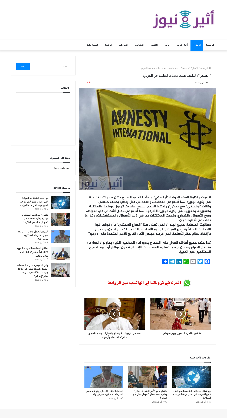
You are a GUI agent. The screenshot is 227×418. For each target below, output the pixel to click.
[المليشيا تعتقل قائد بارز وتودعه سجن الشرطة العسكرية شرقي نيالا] (103, 377)
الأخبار (198, 45)
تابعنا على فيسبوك (61, 168)
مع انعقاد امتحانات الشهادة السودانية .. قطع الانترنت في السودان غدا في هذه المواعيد (191, 394)
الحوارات (123, 45)
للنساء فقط (92, 45)
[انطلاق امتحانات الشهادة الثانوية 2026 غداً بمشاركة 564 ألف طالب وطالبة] (60, 253)
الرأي (167, 45)
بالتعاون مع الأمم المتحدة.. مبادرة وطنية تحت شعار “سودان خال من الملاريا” (150, 394)
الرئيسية (210, 45)
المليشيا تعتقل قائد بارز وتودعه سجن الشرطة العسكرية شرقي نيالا (33, 235)
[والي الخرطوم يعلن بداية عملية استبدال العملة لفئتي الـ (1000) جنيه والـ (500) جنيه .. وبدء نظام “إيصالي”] (60, 270)
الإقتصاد (154, 45)
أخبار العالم (182, 45)
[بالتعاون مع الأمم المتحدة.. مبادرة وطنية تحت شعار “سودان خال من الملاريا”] (147, 377)
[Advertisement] (43, 118)
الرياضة (108, 45)
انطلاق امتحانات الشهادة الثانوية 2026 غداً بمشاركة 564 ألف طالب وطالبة (32, 252)
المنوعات (139, 45)
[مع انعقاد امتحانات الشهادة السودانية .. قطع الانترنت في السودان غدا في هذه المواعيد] (191, 377)
